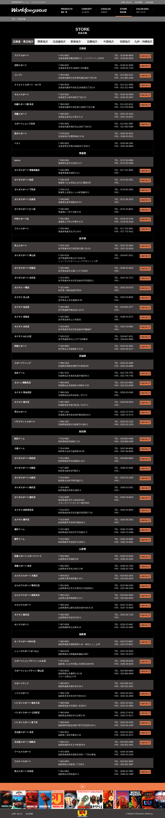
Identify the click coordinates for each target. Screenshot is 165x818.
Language (149, 2)
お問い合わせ (126, 2)
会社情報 (138, 2)
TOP (13, 19)
